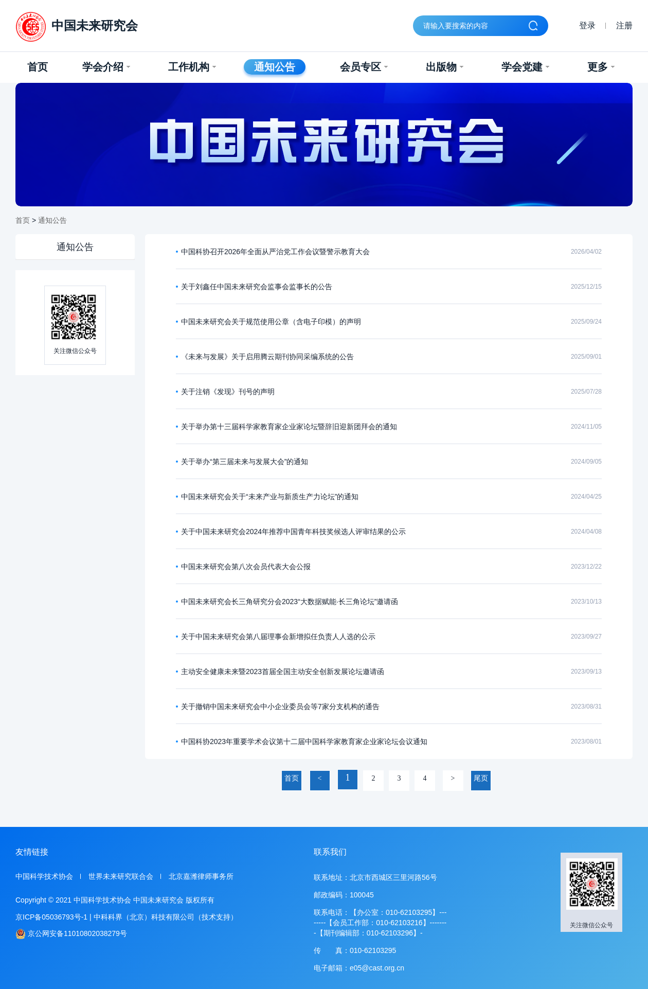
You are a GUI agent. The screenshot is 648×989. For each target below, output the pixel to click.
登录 (587, 25)
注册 (624, 25)
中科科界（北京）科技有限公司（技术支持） (166, 917)
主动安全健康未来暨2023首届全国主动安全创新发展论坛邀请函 (282, 671)
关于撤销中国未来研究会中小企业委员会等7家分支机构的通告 (280, 706)
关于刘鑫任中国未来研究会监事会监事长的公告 (256, 286)
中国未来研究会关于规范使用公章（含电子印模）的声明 (271, 321)
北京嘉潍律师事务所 (201, 876)
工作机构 (192, 67)
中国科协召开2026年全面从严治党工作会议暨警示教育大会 (275, 252)
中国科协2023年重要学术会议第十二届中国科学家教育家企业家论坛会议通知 (304, 741)
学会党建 (525, 67)
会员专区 (364, 67)
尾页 (481, 778)
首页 (37, 67)
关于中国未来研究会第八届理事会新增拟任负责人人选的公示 (278, 636)
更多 (601, 67)
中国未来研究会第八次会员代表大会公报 (246, 566)
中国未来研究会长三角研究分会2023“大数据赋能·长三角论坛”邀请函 (289, 601)
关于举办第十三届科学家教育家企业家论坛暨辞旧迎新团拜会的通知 (289, 426)
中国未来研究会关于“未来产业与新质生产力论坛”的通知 (269, 496)
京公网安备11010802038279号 (71, 934)
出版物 (444, 67)
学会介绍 (106, 67)
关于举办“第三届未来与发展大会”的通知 (244, 461)
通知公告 (274, 67)
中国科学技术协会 (44, 876)
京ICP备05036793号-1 (51, 917)
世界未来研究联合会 (120, 876)
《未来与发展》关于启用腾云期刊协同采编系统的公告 (267, 356)
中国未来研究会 (76, 26)
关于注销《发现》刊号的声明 (228, 391)
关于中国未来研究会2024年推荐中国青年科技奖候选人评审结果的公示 (293, 531)
